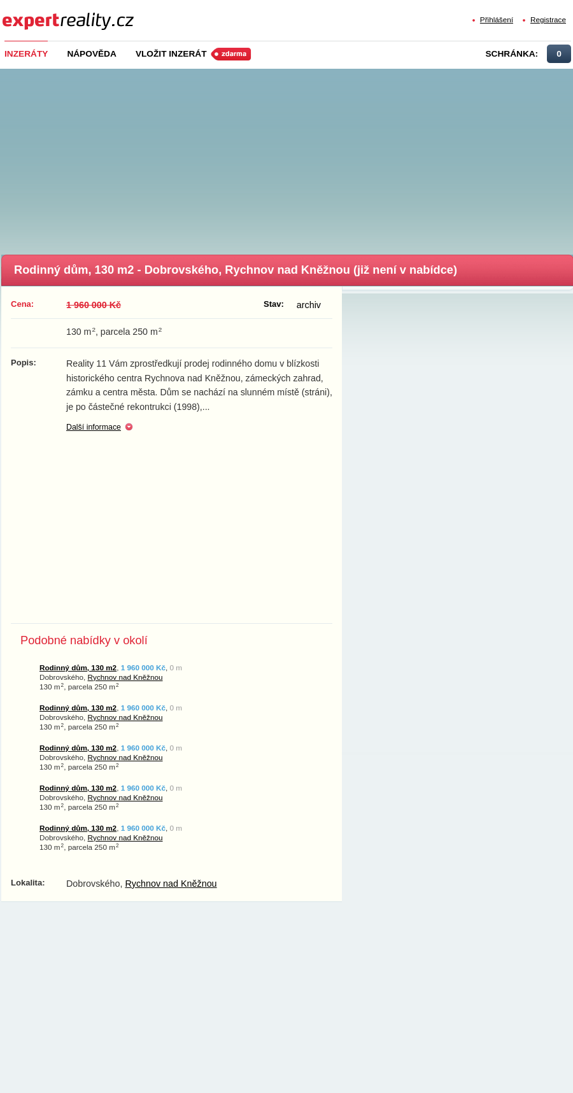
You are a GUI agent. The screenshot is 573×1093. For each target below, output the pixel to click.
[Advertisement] (288, 158)
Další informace (93, 427)
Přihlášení (496, 19)
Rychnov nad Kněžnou (125, 677)
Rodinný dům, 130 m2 (78, 667)
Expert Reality (26, 13)
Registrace (548, 19)
